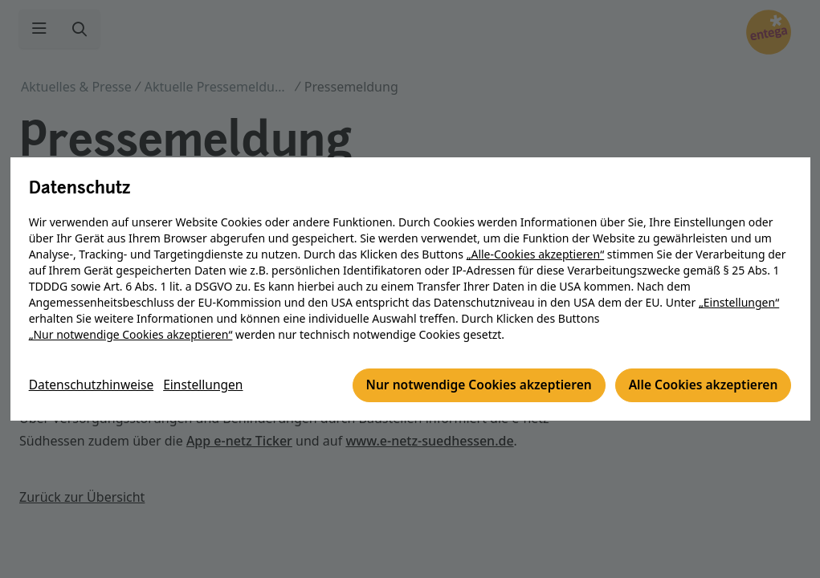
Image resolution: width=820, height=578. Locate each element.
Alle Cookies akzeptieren (700, 386)
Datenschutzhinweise (94, 386)
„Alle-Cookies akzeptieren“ (536, 255)
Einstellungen (209, 386)
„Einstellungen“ (740, 303)
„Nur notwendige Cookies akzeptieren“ (132, 335)
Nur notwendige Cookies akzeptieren (470, 386)
